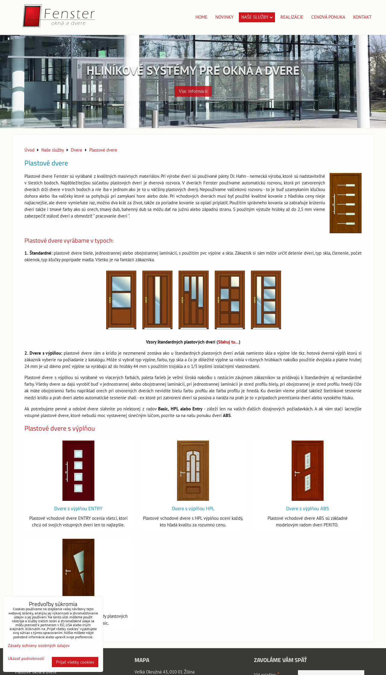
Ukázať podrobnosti (26, 658)
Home (201, 17)
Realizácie (291, 17)
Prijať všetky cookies (75, 662)
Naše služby (257, 17)
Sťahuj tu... (228, 342)
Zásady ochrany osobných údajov (39, 645)
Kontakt (362, 17)
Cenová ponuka (328, 17)
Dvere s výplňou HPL (193, 508)
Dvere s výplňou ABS (307, 508)
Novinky (224, 17)
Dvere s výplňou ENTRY (78, 508)
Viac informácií (193, 88)
